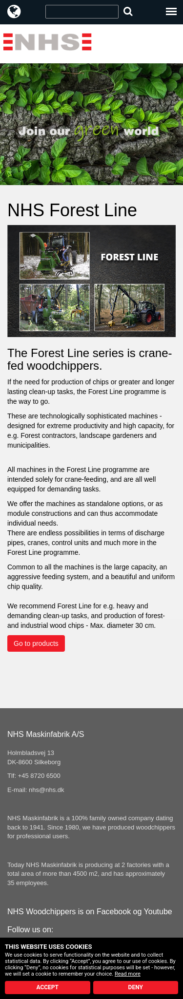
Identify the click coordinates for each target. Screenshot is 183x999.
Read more (128, 974)
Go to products (36, 643)
